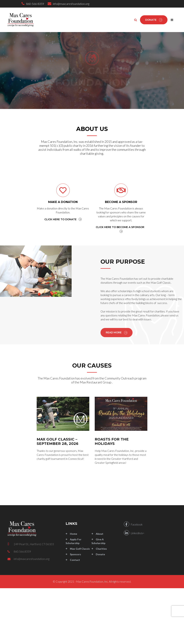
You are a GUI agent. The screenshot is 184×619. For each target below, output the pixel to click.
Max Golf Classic (80, 548)
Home (73, 533)
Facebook (133, 524)
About (99, 533)
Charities (101, 548)
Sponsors (75, 554)
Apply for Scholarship (73, 541)
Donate (153, 20)
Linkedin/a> (134, 532)
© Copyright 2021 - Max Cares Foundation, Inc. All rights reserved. (92, 581)
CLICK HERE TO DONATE (63, 219)
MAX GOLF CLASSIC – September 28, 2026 (57, 441)
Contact (75, 559)
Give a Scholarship (98, 541)
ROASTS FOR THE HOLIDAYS (112, 441)
